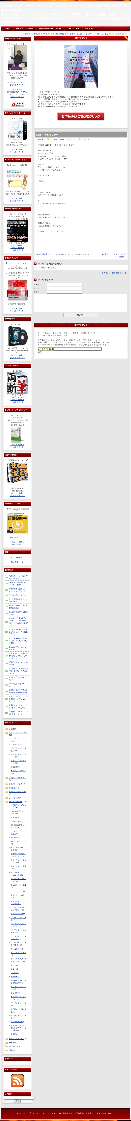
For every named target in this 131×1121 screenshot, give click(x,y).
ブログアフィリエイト (17, 778)
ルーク (76, 139)
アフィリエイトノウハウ (18, 733)
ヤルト (13, 969)
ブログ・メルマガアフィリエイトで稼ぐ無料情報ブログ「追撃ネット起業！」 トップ (58, 34)
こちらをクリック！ (17, 85)
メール (36, 288)
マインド (12, 788)
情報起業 (14, 767)
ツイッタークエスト (18, 895)
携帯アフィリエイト (18, 771)
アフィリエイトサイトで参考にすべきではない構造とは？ (18, 699)
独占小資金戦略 (17, 1022)
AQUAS (14, 817)
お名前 (36, 285)
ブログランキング (15, 784)
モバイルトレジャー (18, 953)
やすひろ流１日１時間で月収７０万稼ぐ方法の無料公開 (18, 671)
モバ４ (13, 965)
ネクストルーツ (17, 914)
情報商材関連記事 (15, 802)
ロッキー (14, 973)
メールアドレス (45, 349)
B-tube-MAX (15, 821)
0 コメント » (85, 139)
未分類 (11, 1043)
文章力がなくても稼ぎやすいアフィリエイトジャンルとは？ (18, 655)
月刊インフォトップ (18, 1003)
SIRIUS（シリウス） (19, 841)
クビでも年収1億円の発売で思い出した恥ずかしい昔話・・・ (18, 640)
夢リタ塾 (14, 993)
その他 (11, 729)
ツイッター (15, 744)
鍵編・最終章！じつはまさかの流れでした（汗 (55, 254)
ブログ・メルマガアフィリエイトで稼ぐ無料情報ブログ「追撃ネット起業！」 (62, 1113)
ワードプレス (14, 798)
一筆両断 (14, 977)
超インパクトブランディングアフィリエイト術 (18, 1028)
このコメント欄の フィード (114, 273)
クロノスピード (17, 891)
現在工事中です (17, 562)
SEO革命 (14, 837)
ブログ (36, 292)
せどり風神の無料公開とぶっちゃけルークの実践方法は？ (18, 632)
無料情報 (12, 1046)
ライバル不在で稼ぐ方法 (18, 595)
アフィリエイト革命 (18, 866)
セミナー (70, 139)
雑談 (10, 1050)
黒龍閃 (13, 1034)
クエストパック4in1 (18, 885)
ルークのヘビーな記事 (101, 34)
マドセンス (15, 949)
